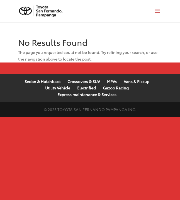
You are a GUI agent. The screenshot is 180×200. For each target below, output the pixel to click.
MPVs (112, 81)
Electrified (86, 88)
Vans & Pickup (136, 81)
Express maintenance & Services (86, 94)
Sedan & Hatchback (42, 81)
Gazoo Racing (116, 88)
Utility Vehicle (57, 88)
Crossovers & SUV (83, 81)
